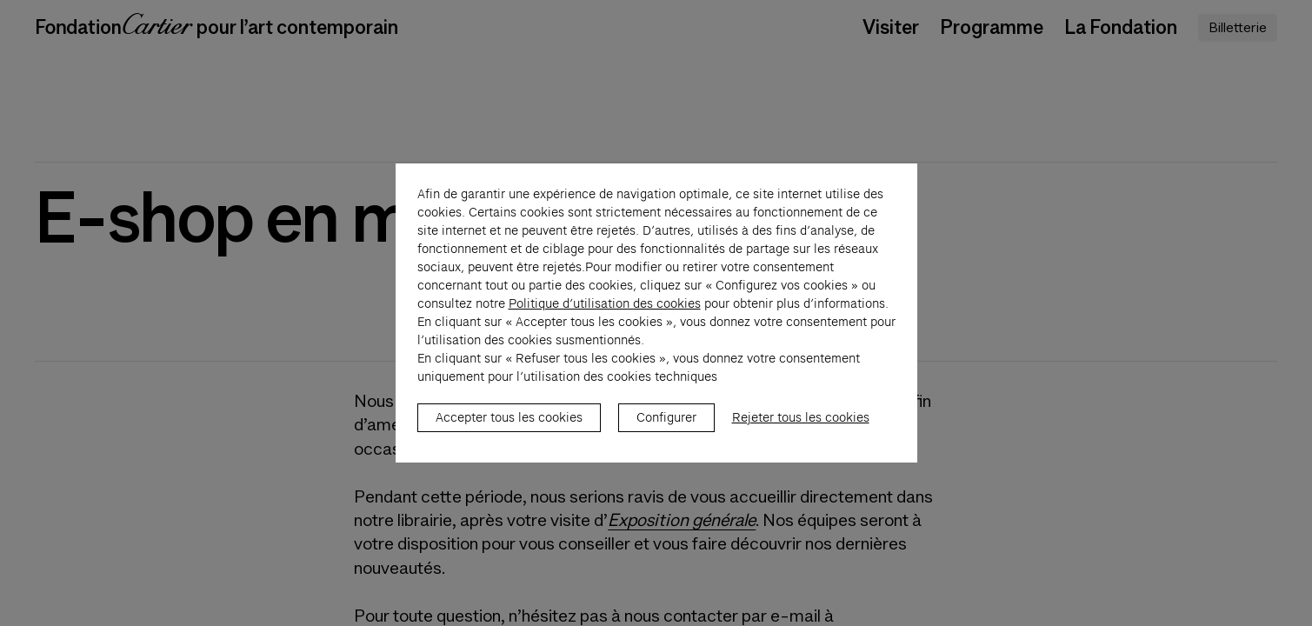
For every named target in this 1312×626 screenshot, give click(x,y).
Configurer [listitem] (666, 427)
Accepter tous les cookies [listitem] (509, 427)
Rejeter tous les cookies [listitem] (800, 427)
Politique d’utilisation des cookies (605, 313)
